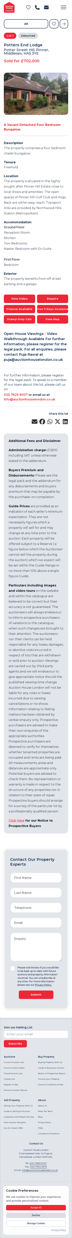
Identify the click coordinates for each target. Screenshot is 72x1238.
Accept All (36, 1207)
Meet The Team (45, 1111)
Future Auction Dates (14, 1068)
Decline (36, 1215)
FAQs (40, 1128)
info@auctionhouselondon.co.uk (29, 399)
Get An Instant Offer (13, 1128)
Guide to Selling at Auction (17, 1111)
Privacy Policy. (43, 984)
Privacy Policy (44, 1122)
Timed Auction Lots (13, 1073)
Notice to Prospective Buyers (51, 1073)
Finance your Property (48, 1079)
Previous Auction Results (15, 1090)
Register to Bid (11, 1084)
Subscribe (15, 1043)
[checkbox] (12, 968)
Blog (40, 1117)
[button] (63, 7)
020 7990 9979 (38, 1166)
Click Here (16, 820)
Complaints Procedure (49, 1133)
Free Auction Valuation (15, 1122)
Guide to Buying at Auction (51, 1068)
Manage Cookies (36, 1223)
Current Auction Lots (14, 1062)
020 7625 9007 (16, 395)
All (26, 24)
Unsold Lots (9, 1079)
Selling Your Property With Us (18, 1105)
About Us (42, 1105)
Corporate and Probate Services (19, 1117)
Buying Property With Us (50, 1062)
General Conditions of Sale (50, 1084)
